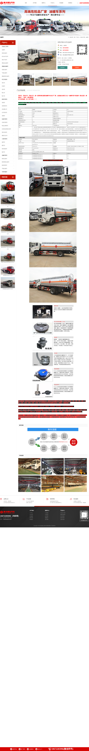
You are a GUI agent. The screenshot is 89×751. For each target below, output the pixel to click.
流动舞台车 (4, 109)
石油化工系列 (82, 37)
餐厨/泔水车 (4, 135)
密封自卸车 (4, 132)
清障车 (3, 115)
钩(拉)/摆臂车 (5, 125)
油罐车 (87, 37)
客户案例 (46, 519)
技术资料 (46, 516)
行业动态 (46, 514)
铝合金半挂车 (5, 56)
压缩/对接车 (4, 122)
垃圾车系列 (62, 519)
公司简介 (31, 512)
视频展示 (46, 517)
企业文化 (31, 514)
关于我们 (32, 510)
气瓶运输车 (4, 72)
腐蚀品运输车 (5, 63)
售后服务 (31, 516)
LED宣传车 (4, 112)
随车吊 (3, 145)
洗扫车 (3, 89)
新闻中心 (47, 510)
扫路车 (3, 86)
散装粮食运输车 (5, 162)
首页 (26, 2)
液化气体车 (4, 59)
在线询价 (62, 67)
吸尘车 (3, 92)
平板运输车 (4, 168)
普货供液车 (4, 53)
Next (87, 20)
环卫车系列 (62, 516)
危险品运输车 (62, 514)
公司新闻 (46, 512)
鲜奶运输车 (4, 158)
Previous (1, 20)
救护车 (3, 152)
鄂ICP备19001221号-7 (7, 519)
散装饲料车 (4, 165)
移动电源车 (4, 148)
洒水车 (3, 82)
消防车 (3, 102)
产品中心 (77, 37)
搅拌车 (3, 142)
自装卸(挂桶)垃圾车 (6, 129)
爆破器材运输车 (5, 76)
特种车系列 (62, 517)
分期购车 (77, 67)
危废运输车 (4, 69)
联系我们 (31, 519)
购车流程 (31, 517)
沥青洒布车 (4, 105)
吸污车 (3, 96)
